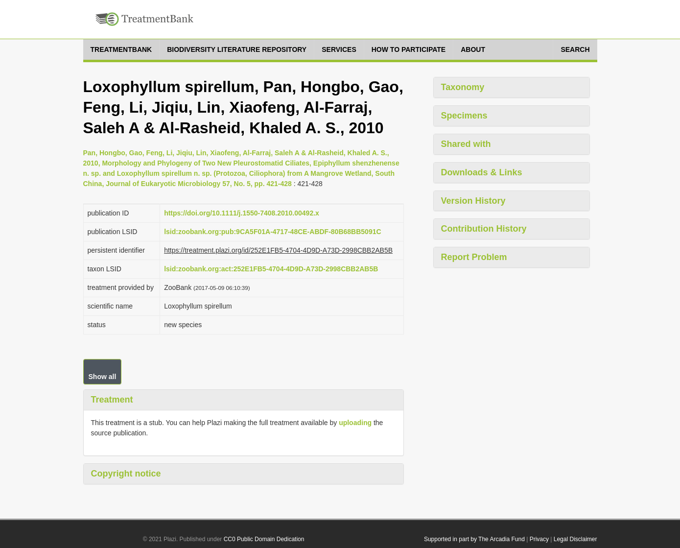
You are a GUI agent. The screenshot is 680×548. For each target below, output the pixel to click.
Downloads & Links (481, 172)
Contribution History (484, 229)
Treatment (112, 400)
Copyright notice (126, 473)
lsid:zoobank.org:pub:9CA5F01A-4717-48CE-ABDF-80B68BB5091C (272, 232)
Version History (473, 201)
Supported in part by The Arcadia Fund (474, 539)
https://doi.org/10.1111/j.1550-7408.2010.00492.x (241, 213)
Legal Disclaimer (575, 539)
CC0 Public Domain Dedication (264, 539)
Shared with (466, 144)
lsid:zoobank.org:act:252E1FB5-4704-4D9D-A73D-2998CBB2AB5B (271, 269)
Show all (103, 377)
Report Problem (474, 257)
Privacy (539, 539)
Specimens (464, 115)
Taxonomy (463, 87)
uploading (355, 423)
